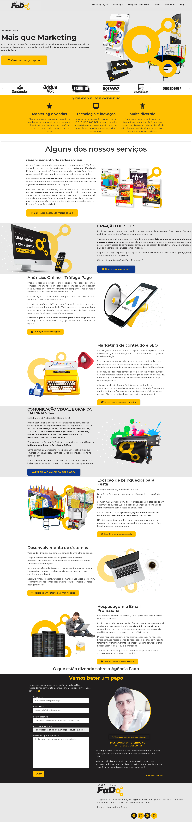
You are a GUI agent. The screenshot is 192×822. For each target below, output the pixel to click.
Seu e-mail (61, 708)
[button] (2, 89)
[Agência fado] (48, 802)
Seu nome (61, 699)
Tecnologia (118, 4)
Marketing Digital (100, 4)
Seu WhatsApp (61, 719)
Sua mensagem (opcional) (61, 752)
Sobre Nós (170, 4)
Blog (182, 4)
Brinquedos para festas (138, 4)
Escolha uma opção (61, 728)
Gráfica (157, 4)
